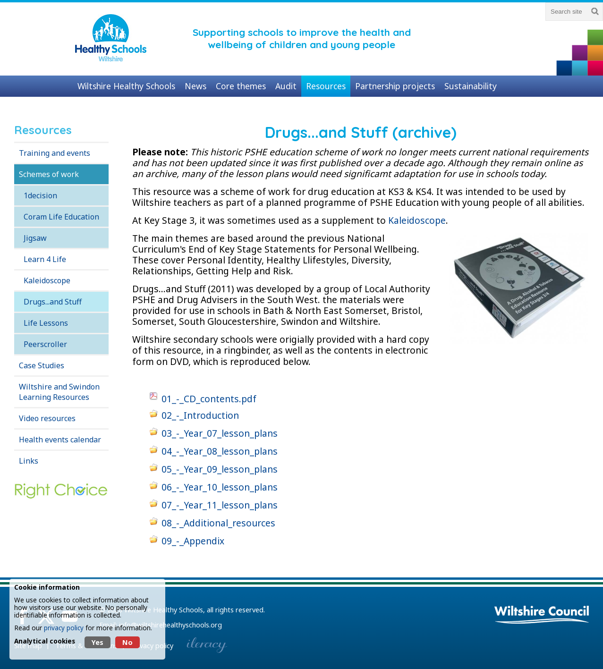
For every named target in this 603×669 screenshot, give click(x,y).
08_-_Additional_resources (218, 523)
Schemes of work (49, 174)
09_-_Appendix (192, 540)
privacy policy (64, 627)
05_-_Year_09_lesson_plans (219, 469)
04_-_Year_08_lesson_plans (219, 451)
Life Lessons (46, 323)
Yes (97, 642)
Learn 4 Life (45, 259)
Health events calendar (60, 439)
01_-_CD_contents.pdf (208, 398)
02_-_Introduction (200, 415)
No (127, 642)
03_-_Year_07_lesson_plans (219, 433)
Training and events (54, 153)
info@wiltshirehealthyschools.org (170, 624)
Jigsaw (35, 238)
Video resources (47, 418)
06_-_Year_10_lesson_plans (219, 487)
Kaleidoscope (47, 280)
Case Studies (41, 365)
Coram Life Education (61, 217)
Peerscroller (45, 344)
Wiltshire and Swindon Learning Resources (59, 391)
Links (28, 461)
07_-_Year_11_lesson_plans (219, 505)
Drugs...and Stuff (53, 301)
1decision (40, 195)
